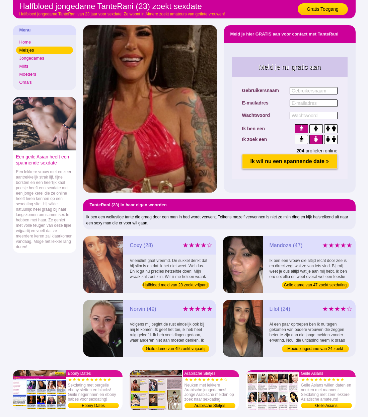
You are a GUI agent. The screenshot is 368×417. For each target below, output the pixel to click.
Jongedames (31, 58)
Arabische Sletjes (209, 405)
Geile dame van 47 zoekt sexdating (315, 285)
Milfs (23, 66)
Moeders (27, 74)
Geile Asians (326, 405)
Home (25, 42)
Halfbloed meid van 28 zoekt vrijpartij (175, 285)
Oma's (25, 82)
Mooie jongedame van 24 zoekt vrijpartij (315, 349)
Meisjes (26, 50)
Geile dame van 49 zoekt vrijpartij (175, 348)
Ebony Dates (93, 405)
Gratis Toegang (323, 9)
